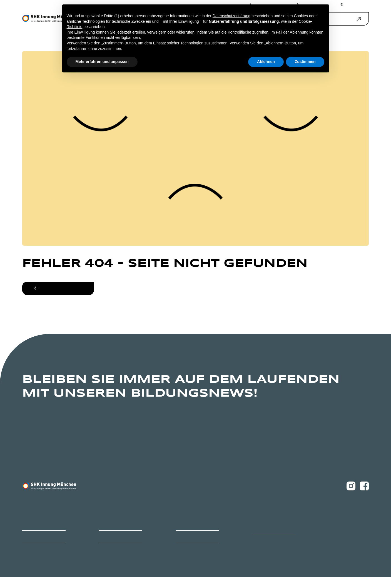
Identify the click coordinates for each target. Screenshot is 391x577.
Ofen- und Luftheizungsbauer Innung (273, 526)
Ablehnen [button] (266, 61)
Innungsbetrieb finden (192, 524)
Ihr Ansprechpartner (113, 536)
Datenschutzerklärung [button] (231, 16)
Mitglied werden (33, 536)
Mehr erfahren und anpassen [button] (102, 61)
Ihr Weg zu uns (186, 536)
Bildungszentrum (34, 524)
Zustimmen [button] (305, 61)
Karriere (104, 524)
